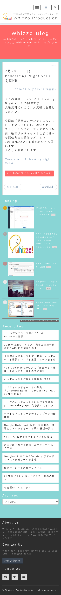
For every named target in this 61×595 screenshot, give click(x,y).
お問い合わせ (12, 560)
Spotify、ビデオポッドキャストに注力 (28, 436)
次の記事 (48, 186)
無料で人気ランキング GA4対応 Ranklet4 (38, 320)
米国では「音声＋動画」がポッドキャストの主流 (30, 446)
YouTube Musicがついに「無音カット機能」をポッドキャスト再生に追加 (30, 369)
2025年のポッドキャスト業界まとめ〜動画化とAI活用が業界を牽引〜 (29, 346)
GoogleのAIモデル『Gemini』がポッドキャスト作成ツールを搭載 (29, 458)
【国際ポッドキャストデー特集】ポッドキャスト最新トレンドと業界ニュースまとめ (30, 358)
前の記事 (13, 186)
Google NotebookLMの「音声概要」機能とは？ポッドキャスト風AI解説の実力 (29, 427)
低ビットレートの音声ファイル (23, 467)
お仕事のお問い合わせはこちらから (29, 173)
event (53, 66)
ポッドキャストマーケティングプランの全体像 (30, 415)
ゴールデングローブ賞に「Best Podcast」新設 (23, 335)
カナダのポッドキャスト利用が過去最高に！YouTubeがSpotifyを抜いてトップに (30, 404)
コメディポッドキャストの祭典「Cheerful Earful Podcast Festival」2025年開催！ (30, 390)
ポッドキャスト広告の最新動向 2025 (27, 379)
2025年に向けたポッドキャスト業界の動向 (29, 478)
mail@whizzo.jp (22, 554)
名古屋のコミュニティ (17, 487)
